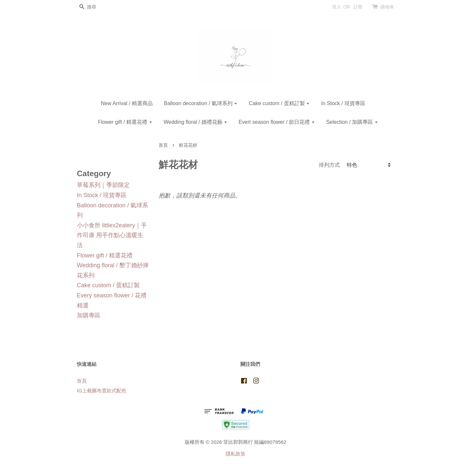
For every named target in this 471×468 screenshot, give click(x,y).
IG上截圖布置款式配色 (101, 390)
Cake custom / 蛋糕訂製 (279, 103)
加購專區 (88, 315)
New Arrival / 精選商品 (126, 103)
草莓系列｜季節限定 (103, 185)
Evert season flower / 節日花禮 (276, 122)
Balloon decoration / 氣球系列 (200, 103)
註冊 (357, 6)
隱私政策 (235, 454)
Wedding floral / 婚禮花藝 (195, 122)
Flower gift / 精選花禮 (125, 122)
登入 (336, 6)
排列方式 (329, 165)
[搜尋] (96, 7)
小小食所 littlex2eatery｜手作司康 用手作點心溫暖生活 (112, 235)
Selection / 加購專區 (352, 122)
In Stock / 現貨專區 (343, 103)
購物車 (387, 6)
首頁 (163, 145)
